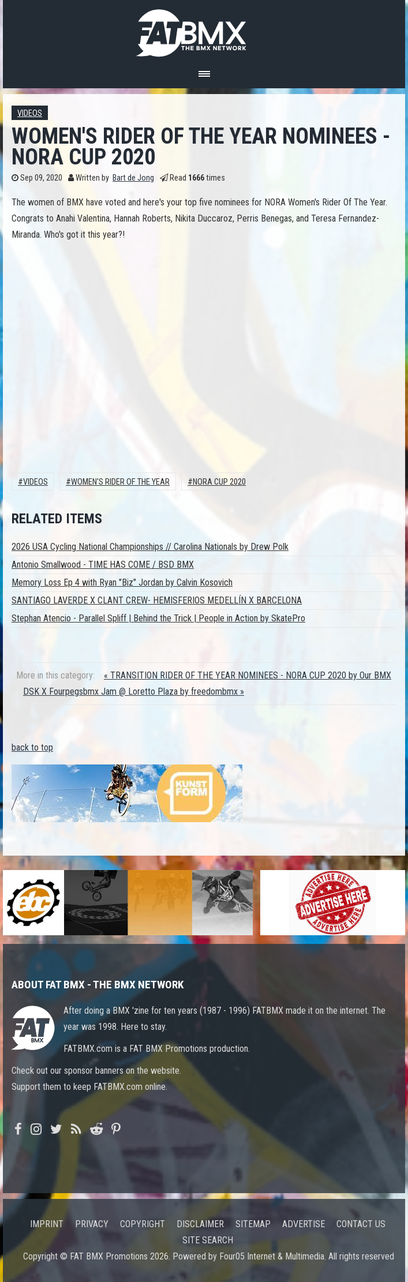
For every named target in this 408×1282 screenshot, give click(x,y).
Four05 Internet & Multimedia (271, 1256)
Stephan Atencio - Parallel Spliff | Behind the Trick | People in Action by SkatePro (158, 618)
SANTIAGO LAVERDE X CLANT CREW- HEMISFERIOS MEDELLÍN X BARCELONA (157, 600)
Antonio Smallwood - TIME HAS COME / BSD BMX (103, 564)
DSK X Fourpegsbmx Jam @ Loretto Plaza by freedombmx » (133, 691)
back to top (32, 747)
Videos (29, 113)
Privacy (91, 1224)
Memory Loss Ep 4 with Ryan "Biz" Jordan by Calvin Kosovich (122, 582)
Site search (207, 1240)
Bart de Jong (133, 178)
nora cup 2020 (219, 482)
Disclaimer (200, 1224)
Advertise (303, 1224)
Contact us (360, 1224)
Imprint (46, 1224)
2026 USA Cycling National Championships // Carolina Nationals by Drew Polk (150, 546)
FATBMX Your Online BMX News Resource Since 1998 (204, 29)
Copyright (142, 1224)
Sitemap (253, 1224)
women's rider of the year (120, 482)
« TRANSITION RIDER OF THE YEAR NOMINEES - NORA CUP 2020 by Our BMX (247, 675)
